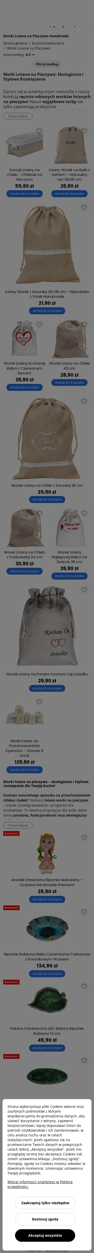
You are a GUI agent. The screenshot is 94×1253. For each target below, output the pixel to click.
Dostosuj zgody (45, 1219)
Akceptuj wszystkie (45, 1235)
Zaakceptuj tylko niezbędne (45, 1202)
